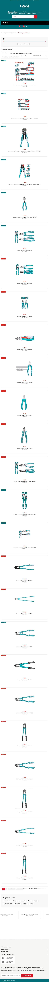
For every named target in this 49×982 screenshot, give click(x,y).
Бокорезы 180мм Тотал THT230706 (24, 448)
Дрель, (31, 11)
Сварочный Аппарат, (13, 13)
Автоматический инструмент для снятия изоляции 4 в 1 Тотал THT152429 (24, 184)
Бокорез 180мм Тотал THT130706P (24, 316)
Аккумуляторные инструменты (36, 914)
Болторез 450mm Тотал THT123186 (24, 812)
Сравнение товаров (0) (7, 49)
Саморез (25, 903)
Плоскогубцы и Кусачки (24, 33)
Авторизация (36, 0)
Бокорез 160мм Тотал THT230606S (24, 283)
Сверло (35, 901)
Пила (14, 901)
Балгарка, (39, 11)
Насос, (34, 11)
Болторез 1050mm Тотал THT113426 (24, 580)
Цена (4, 39)
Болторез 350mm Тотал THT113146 (24, 712)
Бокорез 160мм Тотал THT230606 (24, 250)
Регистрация (12, 0)
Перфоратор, (26, 11)
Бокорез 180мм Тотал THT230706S (24, 349)
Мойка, (32, 13)
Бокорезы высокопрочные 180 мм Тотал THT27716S (24, 514)
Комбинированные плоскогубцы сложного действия (24, 85)
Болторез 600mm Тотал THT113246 (24, 845)
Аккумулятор (7, 901)
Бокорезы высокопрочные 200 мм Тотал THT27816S (24, 547)
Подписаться (27, 975)
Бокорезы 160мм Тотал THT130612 (24, 415)
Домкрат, (28, 13)
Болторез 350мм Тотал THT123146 (24, 745)
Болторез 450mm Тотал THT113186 (24, 779)
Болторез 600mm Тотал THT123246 (24, 878)
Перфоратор (22, 901)
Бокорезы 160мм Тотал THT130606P (24, 382)
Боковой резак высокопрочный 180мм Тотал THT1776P (24, 217)
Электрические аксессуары (12, 914)
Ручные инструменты (10, 33)
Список (6, 53)
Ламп (29, 901)
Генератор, (20, 11)
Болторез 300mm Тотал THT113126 (24, 646)
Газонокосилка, (22, 13)
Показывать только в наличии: (10, 57)
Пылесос (17, 903)
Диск (31, 903)
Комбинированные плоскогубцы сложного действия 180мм (24, 118)
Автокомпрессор (8, 903)
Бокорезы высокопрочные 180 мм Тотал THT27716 (24, 481)
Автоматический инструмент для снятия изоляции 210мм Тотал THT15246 (24, 151)
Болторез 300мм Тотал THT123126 (24, 679)
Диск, (35, 13)
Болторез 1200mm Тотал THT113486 (24, 613)
